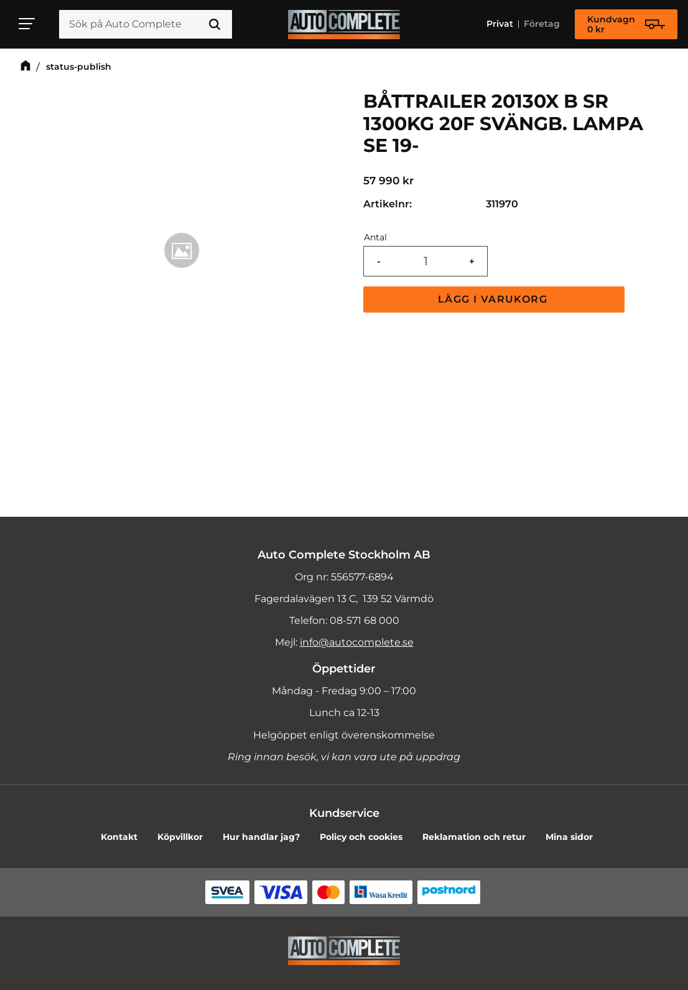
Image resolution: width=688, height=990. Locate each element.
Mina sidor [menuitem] (569, 836)
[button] (27, 24)
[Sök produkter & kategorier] (145, 24)
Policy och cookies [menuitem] (361, 836)
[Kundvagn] (626, 24)
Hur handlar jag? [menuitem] (261, 836)
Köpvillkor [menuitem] (180, 836)
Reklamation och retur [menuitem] (474, 836)
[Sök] (214, 24)
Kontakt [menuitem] (119, 836)
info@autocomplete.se (357, 642)
